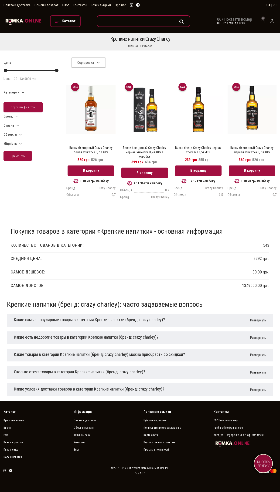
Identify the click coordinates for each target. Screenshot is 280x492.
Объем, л (10, 134)
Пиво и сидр (10, 449)
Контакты (80, 5)
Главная (133, 46)
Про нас (120, 5)
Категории (11, 92)
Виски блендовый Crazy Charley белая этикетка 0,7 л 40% (91, 150)
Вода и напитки (12, 457)
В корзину (91, 170)
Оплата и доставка (17, 5)
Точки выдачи (101, 5)
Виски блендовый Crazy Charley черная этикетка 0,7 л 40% (251, 150)
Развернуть (258, 320)
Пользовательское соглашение (162, 427)
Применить (17, 156)
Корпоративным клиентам (159, 442)
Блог (65, 5)
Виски (7, 427)
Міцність (10, 143)
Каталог (147, 46)
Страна (8, 125)
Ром (5, 435)
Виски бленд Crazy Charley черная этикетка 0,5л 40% (198, 150)
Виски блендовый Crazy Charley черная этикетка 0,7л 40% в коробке (144, 152)
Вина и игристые (13, 442)
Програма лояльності (156, 449)
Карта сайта (150, 435)
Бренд (8, 116)
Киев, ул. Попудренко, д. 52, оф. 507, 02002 (239, 435)
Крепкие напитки (13, 420)
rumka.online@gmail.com (228, 427)
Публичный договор (155, 420)
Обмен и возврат (46, 5)
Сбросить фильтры (23, 107)
